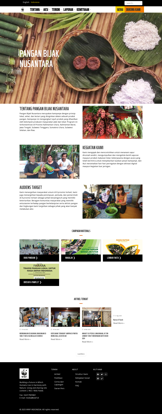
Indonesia (35, 2)
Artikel (57, 374)
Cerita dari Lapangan (59, 383)
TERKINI (56, 9)
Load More (81, 354)
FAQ (77, 385)
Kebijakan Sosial (82, 378)
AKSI (45, 9)
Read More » (25, 339)
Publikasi (58, 378)
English (26, 2)
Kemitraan (83, 9)
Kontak (78, 381)
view (39, 250)
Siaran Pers (59, 388)
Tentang (35, 9)
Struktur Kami (81, 374)
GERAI (120, 9)
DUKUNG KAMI (133, 9)
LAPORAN (68, 9)
